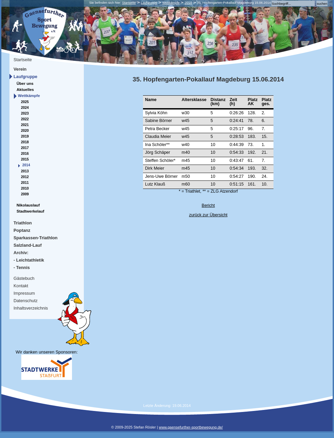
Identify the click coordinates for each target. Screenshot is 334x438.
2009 (25, 194)
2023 (25, 113)
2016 (25, 153)
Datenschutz (26, 300)
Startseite (129, 2)
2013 (25, 171)
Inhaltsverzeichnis (31, 308)
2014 (188, 2)
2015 (25, 159)
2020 (25, 130)
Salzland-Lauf (28, 245)
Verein (20, 69)
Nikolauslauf (28, 205)
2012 (25, 177)
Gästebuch (24, 278)
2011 (25, 183)
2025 (25, 102)
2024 (25, 108)
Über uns (25, 83)
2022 (25, 119)
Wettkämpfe (171, 2)
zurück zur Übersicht (208, 215)
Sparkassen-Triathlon (35, 237)
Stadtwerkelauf (30, 211)
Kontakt (21, 285)
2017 (25, 148)
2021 (25, 125)
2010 (25, 188)
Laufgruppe (149, 2)
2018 (25, 142)
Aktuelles (25, 90)
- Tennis (22, 267)
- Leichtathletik (29, 260)
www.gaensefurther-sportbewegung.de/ (191, 427)
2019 (25, 136)
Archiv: (21, 252)
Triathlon (23, 222)
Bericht (208, 205)
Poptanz (22, 230)
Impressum (24, 293)
